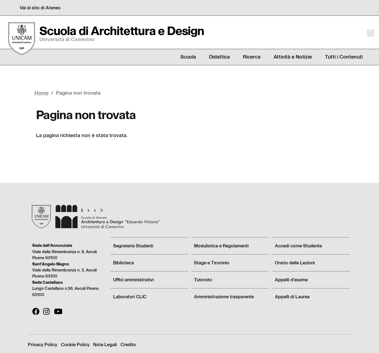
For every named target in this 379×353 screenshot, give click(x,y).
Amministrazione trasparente (224, 296)
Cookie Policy (75, 344)
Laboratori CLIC (129, 296)
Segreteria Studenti (133, 245)
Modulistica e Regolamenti (221, 245)
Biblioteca (123, 262)
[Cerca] (365, 33)
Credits (128, 344)
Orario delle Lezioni (295, 262)
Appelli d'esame (291, 279)
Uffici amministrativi (133, 279)
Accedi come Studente (298, 245)
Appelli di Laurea (292, 296)
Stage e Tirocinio (211, 262)
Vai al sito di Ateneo (40, 7)
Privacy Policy (42, 344)
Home (41, 93)
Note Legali (105, 344)
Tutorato (203, 279)
